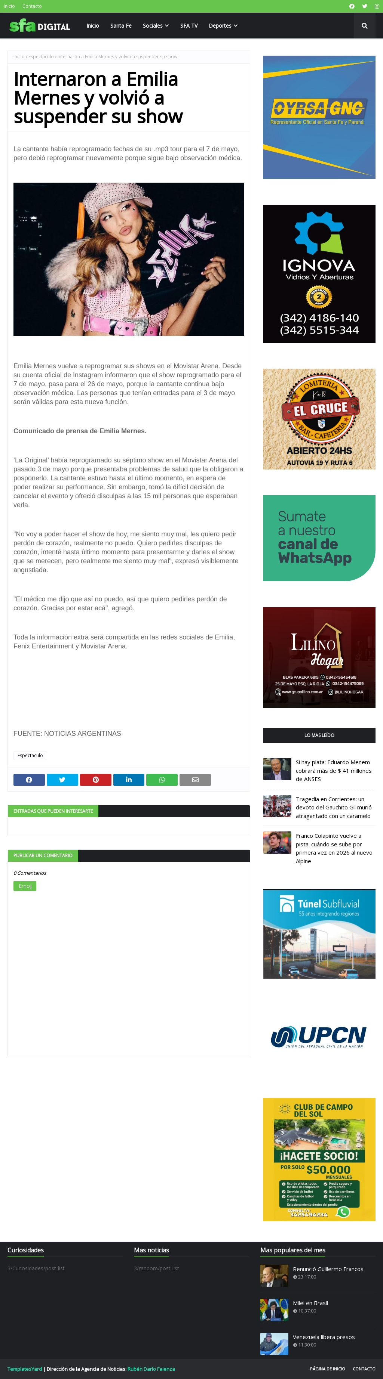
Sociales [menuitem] (153, 25)
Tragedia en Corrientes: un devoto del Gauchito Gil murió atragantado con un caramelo (334, 807)
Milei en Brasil (310, 1303)
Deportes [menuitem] (220, 25)
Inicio (9, 6)
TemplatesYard (24, 1369)
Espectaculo (41, 56)
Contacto (32, 6)
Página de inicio (327, 1369)
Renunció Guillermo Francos (328, 1269)
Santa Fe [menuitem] (121, 25)
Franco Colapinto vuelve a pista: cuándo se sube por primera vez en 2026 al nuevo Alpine (334, 848)
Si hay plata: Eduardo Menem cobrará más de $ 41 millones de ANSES (334, 770)
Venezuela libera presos (324, 1337)
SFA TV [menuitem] (188, 25)
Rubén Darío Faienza (151, 1369)
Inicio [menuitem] (92, 25)
